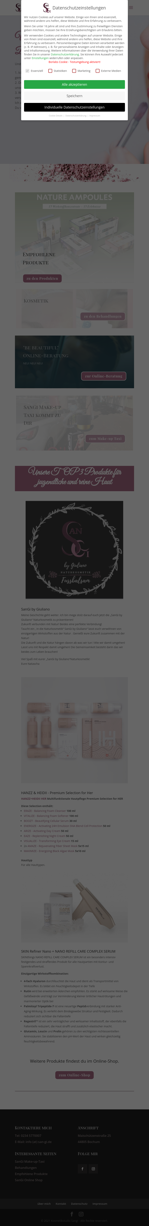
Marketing (81, 68)
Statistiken (57, 68)
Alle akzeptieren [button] (74, 81)
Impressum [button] (94, 112)
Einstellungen (40, 55)
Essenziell (34, 68)
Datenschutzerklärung (65, 51)
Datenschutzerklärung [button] (76, 112)
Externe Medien (108, 68)
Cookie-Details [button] (56, 112)
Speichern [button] (74, 93)
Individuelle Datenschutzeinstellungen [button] (74, 104)
